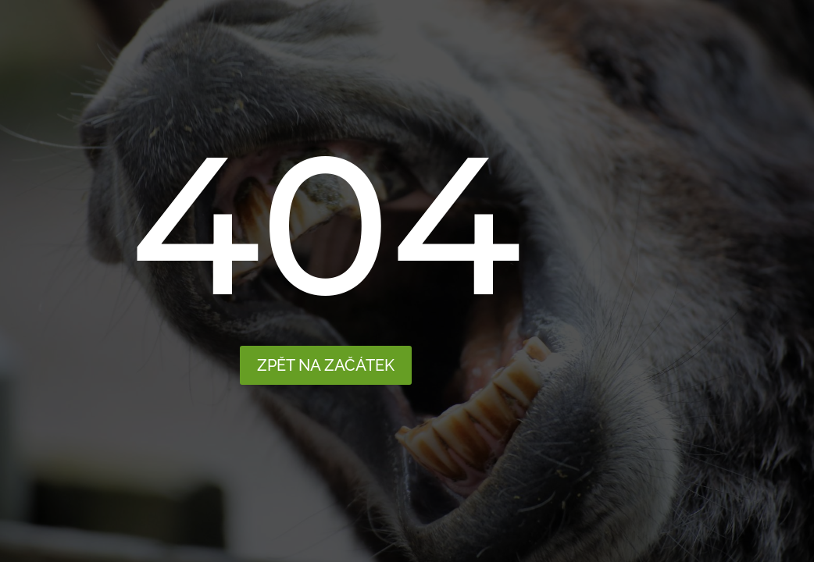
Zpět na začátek (326, 365)
